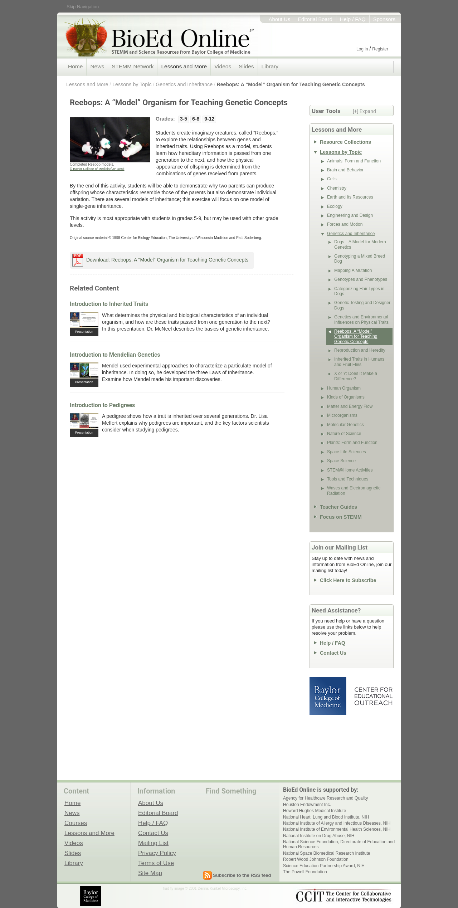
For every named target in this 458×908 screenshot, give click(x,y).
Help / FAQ (353, 19)
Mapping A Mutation (353, 270)
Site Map (150, 873)
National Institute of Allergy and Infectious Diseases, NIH (336, 823)
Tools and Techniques (347, 479)
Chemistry (336, 188)
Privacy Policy (157, 853)
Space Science (341, 460)
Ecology (334, 206)
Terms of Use (156, 863)
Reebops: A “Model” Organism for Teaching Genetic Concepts (291, 84)
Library (270, 66)
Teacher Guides (338, 507)
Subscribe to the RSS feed (242, 875)
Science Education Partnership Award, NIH (324, 865)
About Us (280, 19)
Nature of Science (344, 433)
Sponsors (384, 19)
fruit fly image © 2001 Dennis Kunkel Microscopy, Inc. (205, 888)
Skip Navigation (83, 6)
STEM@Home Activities (350, 470)
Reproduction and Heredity (359, 350)
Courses (75, 823)
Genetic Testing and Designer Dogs (362, 305)
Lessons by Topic (131, 84)
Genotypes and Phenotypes (360, 279)
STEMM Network (133, 66)
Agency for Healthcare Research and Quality (325, 798)
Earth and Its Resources (350, 197)
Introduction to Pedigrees (102, 405)
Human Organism (344, 388)
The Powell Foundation (305, 871)
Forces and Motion (344, 224)
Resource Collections (345, 142)
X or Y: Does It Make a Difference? (355, 376)
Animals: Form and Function (354, 160)
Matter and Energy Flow (349, 406)
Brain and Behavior (345, 169)
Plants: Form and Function (352, 442)
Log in (362, 49)
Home (75, 66)
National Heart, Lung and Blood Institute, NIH (326, 817)
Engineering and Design (350, 215)
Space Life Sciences (346, 451)
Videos (222, 66)
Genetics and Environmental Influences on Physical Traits (361, 319)
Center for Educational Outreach (373, 696)
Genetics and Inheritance (184, 84)
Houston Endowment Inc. (307, 804)
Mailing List (153, 843)
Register (380, 49)
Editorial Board (315, 19)
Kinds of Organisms (346, 397)
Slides (246, 66)
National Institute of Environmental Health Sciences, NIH (336, 829)
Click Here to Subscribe (348, 580)
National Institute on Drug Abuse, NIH (318, 835)
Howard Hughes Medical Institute (314, 810)
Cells (332, 178)
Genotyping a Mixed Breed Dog (359, 259)
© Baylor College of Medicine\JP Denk (97, 169)
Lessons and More (184, 66)
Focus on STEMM (341, 517)
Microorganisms (342, 415)
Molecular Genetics (345, 424)
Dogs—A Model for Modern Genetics (360, 244)
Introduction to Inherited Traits (109, 304)
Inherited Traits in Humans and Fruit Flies (359, 362)
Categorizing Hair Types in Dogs (359, 291)
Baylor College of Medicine (328, 696)
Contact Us (333, 653)
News (97, 66)
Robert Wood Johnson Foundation (316, 859)
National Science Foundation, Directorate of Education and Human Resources (339, 844)
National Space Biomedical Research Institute (326, 853)
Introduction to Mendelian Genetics (115, 354)
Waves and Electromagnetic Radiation (353, 490)
